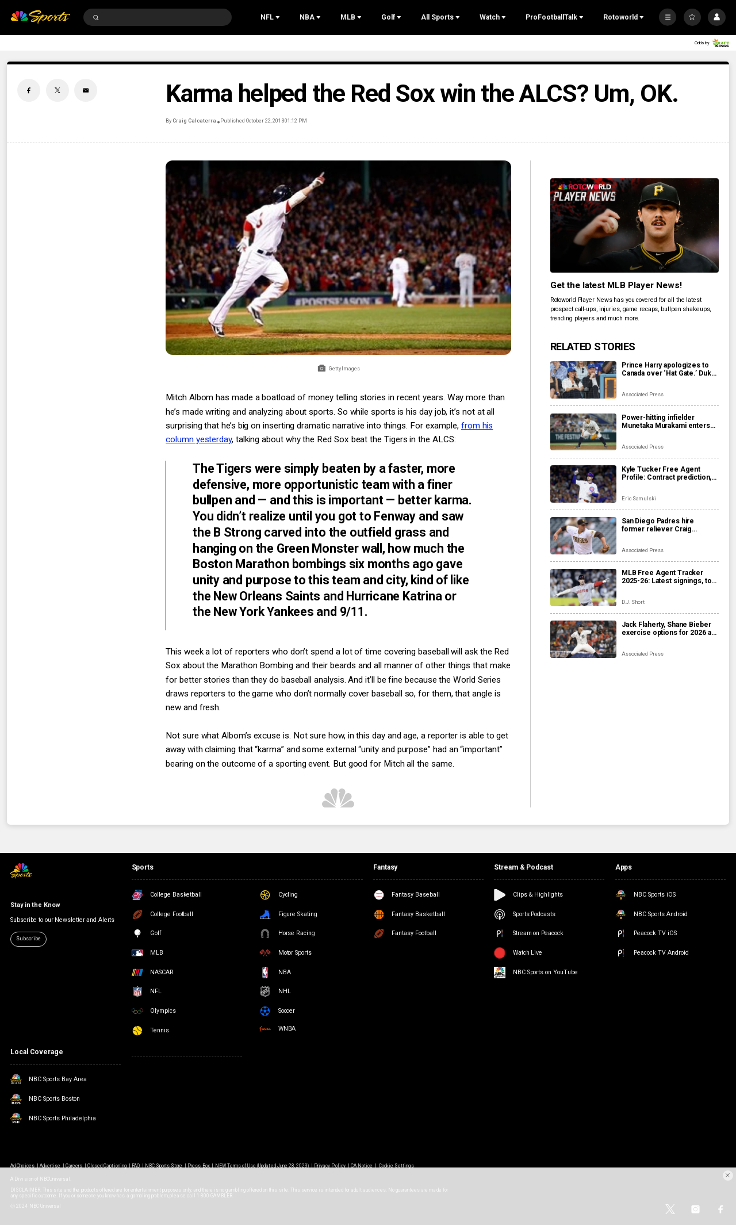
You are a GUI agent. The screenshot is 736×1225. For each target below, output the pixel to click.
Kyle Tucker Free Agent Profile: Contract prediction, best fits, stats (666, 473)
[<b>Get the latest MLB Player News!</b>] (634, 225)
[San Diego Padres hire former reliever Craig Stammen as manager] (583, 535)
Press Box (198, 1166)
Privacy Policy (330, 1166)
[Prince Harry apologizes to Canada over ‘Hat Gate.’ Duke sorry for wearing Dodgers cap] (583, 380)
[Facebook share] (28, 90)
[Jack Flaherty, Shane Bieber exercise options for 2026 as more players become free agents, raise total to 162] (583, 639)
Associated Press (643, 394)
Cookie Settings (396, 1166)
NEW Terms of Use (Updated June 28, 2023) (262, 1166)
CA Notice (362, 1166)
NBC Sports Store (164, 1166)
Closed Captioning (106, 1166)
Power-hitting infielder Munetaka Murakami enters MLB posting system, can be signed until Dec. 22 (668, 422)
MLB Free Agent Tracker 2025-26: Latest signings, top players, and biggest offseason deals (668, 577)
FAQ (136, 1166)
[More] (667, 17)
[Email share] (85, 90)
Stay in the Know (34, 905)
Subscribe (28, 938)
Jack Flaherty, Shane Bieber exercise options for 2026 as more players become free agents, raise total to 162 (668, 629)
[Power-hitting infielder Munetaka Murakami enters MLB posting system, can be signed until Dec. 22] (583, 432)
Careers (74, 1166)
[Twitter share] (57, 90)
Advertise (50, 1166)
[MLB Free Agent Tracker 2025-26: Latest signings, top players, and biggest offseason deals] (583, 587)
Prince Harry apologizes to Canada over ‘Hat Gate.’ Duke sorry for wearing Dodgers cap (669, 369)
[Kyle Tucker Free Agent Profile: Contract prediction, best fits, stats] (583, 484)
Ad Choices (22, 1166)
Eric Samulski (639, 499)
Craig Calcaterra (194, 121)
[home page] (40, 17)
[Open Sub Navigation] (278, 17)
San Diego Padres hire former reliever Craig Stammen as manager (658, 525)
